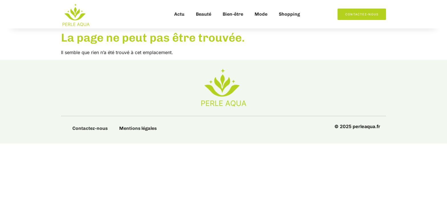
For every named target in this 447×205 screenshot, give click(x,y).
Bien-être (233, 14)
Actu (179, 14)
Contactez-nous (90, 128)
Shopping (289, 14)
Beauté (203, 14)
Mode (261, 14)
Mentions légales (138, 128)
